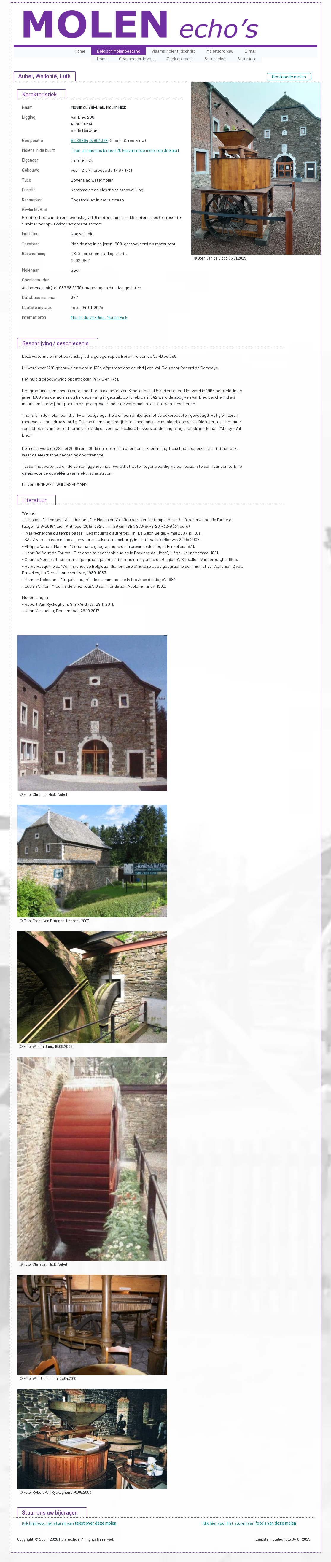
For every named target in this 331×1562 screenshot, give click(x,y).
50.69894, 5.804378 (89, 140)
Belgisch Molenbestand (118, 50)
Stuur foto (247, 58)
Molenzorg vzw (219, 50)
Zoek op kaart (180, 58)
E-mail (250, 50)
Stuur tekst (215, 58)
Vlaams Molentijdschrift (173, 50)
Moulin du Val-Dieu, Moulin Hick (99, 317)
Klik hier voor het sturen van (69, 1523)
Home (80, 50)
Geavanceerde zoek (137, 58)
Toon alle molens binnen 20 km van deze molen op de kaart (125, 150)
